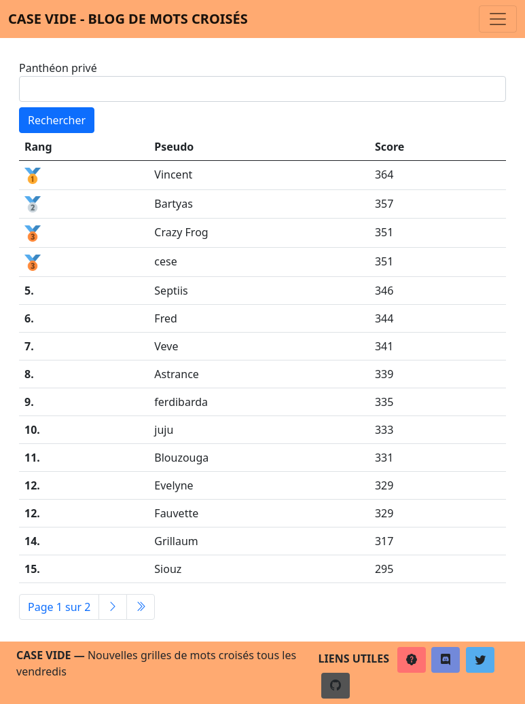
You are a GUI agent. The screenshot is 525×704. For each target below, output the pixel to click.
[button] (411, 660)
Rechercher (57, 120)
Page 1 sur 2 (59, 606)
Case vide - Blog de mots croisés (128, 19)
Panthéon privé (58, 67)
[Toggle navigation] (498, 19)
